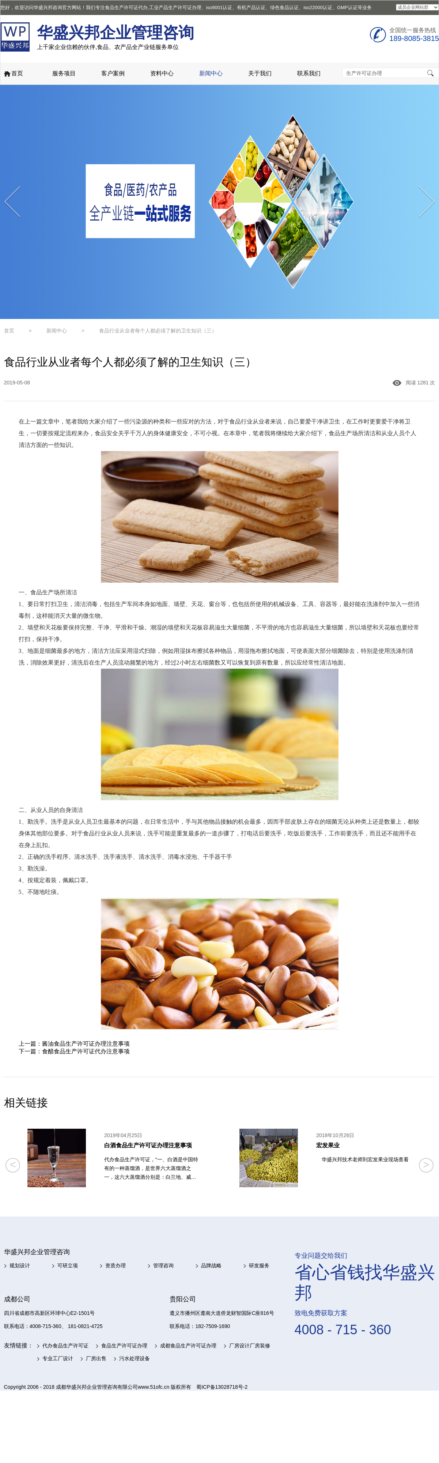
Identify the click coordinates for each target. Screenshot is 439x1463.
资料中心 (162, 73)
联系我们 (309, 73)
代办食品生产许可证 (65, 1346)
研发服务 (259, 1265)
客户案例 (113, 73)
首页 (13, 74)
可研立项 (67, 1265)
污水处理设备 (134, 1358)
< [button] (13, 1164)
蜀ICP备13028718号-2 (221, 1387)
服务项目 (64, 73)
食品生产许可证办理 (124, 1346)
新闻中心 (211, 73)
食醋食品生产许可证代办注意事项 (86, 1051)
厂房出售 (96, 1358)
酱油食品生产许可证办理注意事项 (86, 1044)
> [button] (426, 1164)
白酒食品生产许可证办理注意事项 (148, 1145)
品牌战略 (211, 1265)
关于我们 (260, 73)
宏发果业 (328, 1145)
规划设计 (20, 1265)
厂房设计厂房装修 (249, 1346)
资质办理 (115, 1265)
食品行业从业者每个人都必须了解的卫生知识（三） (158, 331)
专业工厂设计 (57, 1358)
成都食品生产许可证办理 (188, 1346)
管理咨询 (163, 1265)
